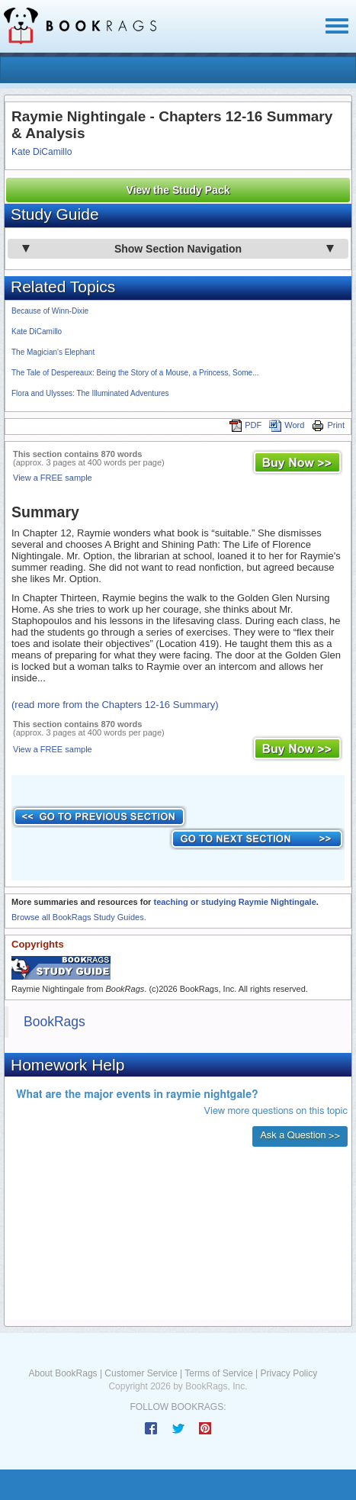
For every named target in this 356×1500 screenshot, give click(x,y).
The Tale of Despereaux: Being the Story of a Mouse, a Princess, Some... (134, 373)
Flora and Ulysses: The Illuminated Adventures (90, 393)
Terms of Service (218, 1373)
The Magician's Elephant (53, 352)
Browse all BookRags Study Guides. (78, 917)
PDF (245, 425)
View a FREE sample (52, 477)
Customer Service (140, 1373)
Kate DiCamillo (41, 151)
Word (286, 425)
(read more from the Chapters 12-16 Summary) (115, 704)
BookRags (54, 1021)
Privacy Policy (288, 1373)
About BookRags (63, 1373)
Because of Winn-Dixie (49, 311)
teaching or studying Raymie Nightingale (234, 901)
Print (328, 425)
